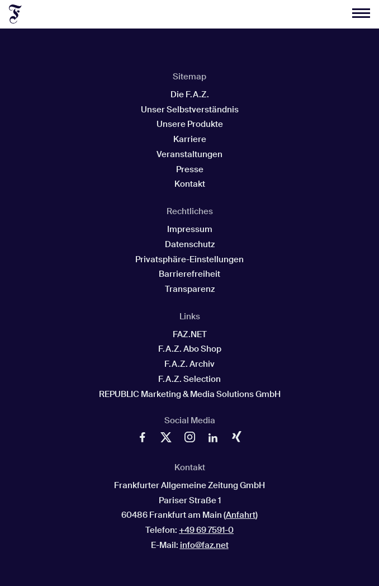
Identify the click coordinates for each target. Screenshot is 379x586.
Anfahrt (240, 515)
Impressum (189, 229)
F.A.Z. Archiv (189, 364)
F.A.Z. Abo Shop (189, 349)
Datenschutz (190, 244)
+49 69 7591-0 (206, 530)
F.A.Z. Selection (189, 379)
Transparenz (190, 289)
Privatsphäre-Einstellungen (189, 259)
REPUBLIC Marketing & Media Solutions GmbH (190, 394)
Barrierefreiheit (189, 274)
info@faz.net (204, 545)
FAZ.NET (190, 334)
